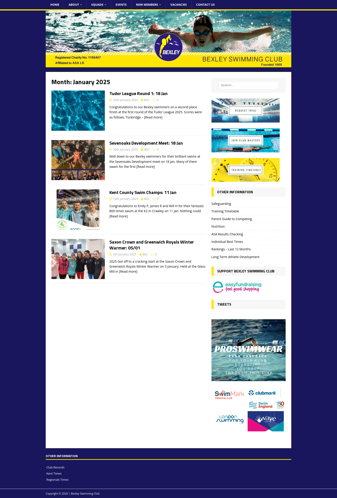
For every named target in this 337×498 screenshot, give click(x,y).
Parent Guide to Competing (231, 219)
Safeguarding (221, 203)
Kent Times (54, 473)
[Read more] (153, 117)
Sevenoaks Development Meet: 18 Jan (146, 142)
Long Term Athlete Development (235, 257)
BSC (147, 100)
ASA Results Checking (227, 234)
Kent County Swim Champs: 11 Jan (142, 192)
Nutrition (218, 226)
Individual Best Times (227, 241)
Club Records (55, 467)
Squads (97, 5)
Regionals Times (57, 480)
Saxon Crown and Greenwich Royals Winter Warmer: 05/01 (151, 244)
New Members (147, 5)
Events (121, 5)
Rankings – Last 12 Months (231, 249)
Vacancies (178, 5)
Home (54, 5)
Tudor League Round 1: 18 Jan (138, 93)
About (74, 5)
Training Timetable (225, 211)
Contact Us (205, 5)
